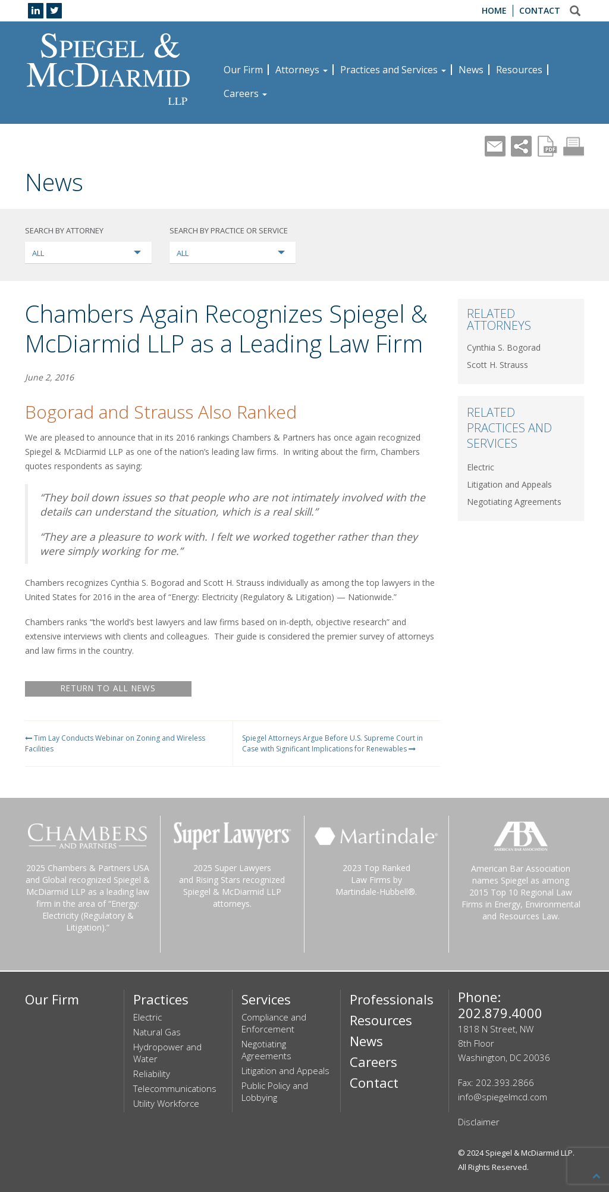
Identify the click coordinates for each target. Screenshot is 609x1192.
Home (494, 10)
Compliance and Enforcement (273, 1023)
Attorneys (301, 69)
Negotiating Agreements (514, 501)
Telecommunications (174, 1088)
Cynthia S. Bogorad (504, 347)
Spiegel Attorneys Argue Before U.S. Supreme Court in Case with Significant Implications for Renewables (332, 743)
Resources (519, 69)
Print (573, 146)
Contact (539, 10)
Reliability (151, 1073)
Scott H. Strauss (497, 364)
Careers (245, 93)
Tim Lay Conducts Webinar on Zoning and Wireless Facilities (115, 743)
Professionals (392, 999)
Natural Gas (157, 1032)
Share (521, 146)
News (471, 69)
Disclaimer (479, 1122)
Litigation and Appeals (509, 484)
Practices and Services (393, 69)
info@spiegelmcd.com (502, 1097)
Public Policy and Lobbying (274, 1091)
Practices (161, 999)
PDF (547, 146)
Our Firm (243, 69)
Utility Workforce (166, 1103)
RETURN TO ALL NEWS (108, 688)
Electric (480, 467)
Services (266, 999)
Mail (495, 146)
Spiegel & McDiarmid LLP (529, 1152)
